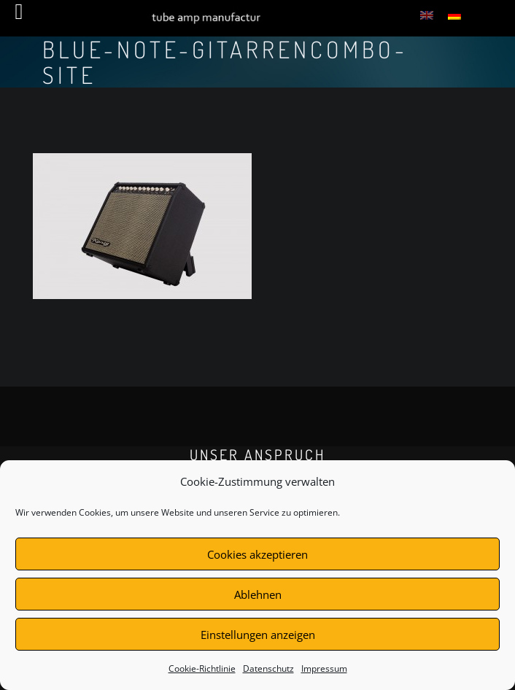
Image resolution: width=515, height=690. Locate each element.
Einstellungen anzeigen (258, 634)
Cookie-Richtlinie (202, 668)
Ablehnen (258, 594)
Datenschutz (268, 668)
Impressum (324, 668)
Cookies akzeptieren (257, 554)
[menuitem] (427, 14)
